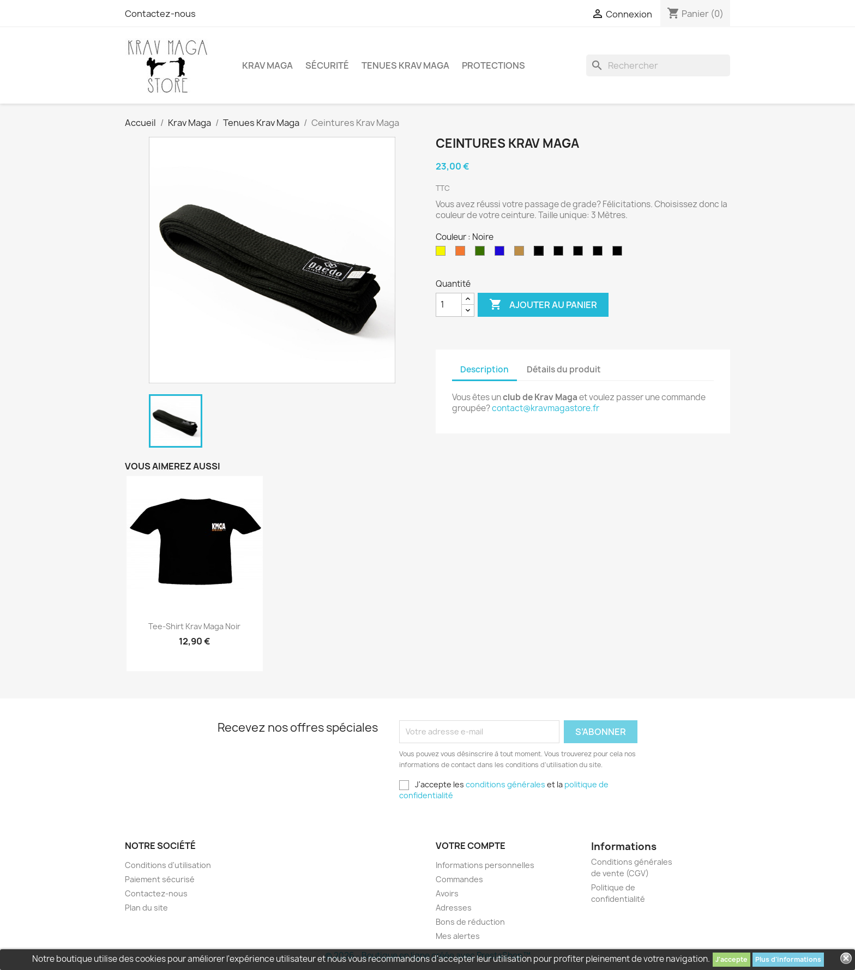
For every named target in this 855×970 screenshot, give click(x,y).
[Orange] (462, 253)
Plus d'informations (788, 959)
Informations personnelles (485, 865)
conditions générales (505, 784)
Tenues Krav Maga (405, 65)
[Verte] (482, 253)
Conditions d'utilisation (168, 865)
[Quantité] (449, 305)
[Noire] (541, 253)
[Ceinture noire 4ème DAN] (619, 253)
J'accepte (731, 959)
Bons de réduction (470, 922)
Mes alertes (458, 936)
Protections (493, 65)
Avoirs (447, 893)
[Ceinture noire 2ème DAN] (560, 253)
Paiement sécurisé (160, 879)
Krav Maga (267, 65)
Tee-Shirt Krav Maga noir (194, 626)
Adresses (454, 907)
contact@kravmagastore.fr (545, 408)
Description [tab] (484, 369)
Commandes (459, 879)
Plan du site (146, 907)
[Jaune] (443, 253)
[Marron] (521, 253)
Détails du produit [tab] (564, 369)
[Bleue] (502, 253)
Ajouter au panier (543, 305)
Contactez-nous (160, 14)
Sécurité (327, 65)
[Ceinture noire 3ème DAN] (580, 253)
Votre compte (470, 846)
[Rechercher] (658, 65)
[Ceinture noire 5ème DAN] (600, 253)
